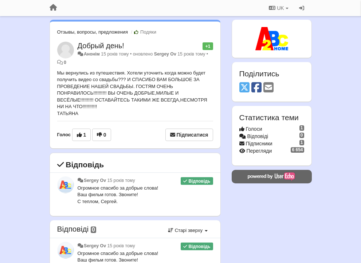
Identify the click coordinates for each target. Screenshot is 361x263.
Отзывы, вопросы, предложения (92, 32)
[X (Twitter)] (244, 87)
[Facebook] (256, 87)
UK (278, 8)
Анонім (92, 54)
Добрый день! (101, 46)
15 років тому (121, 180)
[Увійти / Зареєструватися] (301, 8)
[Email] (268, 87)
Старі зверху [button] (187, 230)
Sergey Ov (165, 54)
